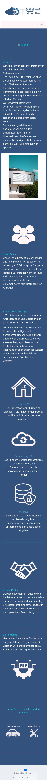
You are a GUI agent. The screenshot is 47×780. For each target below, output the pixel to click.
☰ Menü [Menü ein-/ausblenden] (40, 25)
